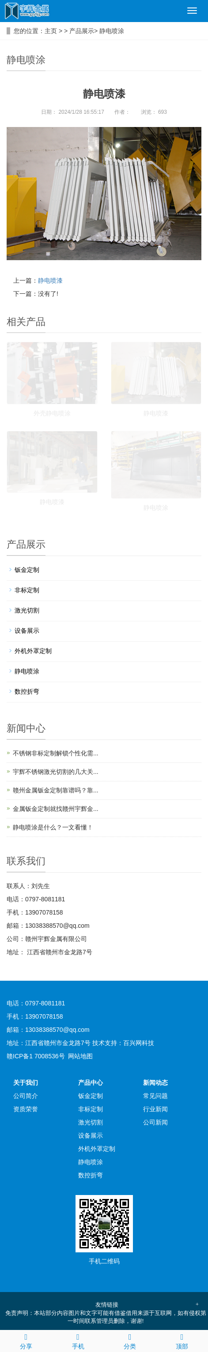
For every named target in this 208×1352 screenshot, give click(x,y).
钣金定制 (27, 569)
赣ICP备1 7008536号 (36, 1056)
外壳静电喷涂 (52, 413)
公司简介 (25, 1095)
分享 (26, 1340)
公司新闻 (155, 1122)
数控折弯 (27, 691)
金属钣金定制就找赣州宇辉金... (55, 808)
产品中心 (90, 1082)
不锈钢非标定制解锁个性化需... (55, 753)
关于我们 (25, 1082)
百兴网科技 (138, 1042)
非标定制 (27, 590)
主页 (51, 30)
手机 (78, 1340)
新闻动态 (155, 1082)
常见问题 (155, 1095)
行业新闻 (155, 1109)
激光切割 (27, 610)
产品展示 (81, 30)
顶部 (182, 1340)
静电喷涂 (111, 30)
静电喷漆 (50, 280)
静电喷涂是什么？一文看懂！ (53, 827)
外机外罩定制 (33, 650)
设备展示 (27, 630)
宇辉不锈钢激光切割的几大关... (55, 771)
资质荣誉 (25, 1109)
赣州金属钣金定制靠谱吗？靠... (55, 790)
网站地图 (80, 1056)
